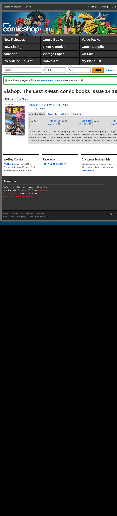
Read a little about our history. (18, 196)
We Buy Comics (12, 164)
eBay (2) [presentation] (65, 114)
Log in (28, 7)
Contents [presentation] (77, 114)
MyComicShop (27, 28)
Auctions (10, 54)
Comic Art (50, 61)
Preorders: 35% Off (18, 61)
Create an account (12, 7)
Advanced (111, 70)
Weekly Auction (49, 80)
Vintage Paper (53, 54)
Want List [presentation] (53, 114)
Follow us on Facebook (54, 164)
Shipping (103, 7)
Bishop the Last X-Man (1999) (45, 105)
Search (97, 70)
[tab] (37, 114)
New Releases (14, 39)
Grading (92, 7)
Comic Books (53, 39)
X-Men (43, 108)
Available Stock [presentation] (37, 114)
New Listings (13, 47)
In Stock (23, 99)
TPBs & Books (54, 47)
